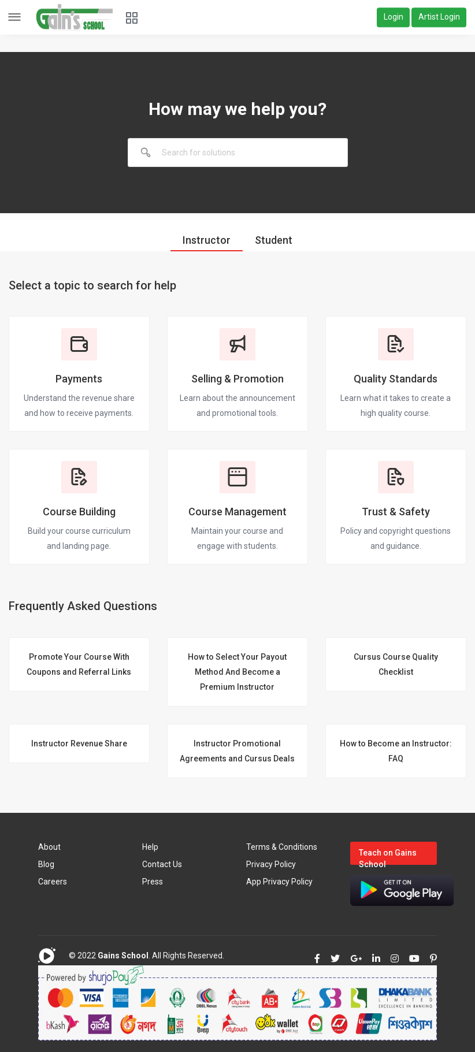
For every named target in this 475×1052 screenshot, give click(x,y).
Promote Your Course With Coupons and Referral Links (79, 664)
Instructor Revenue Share (79, 743)
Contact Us (162, 864)
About (49, 847)
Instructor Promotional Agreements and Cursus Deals (237, 751)
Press (152, 881)
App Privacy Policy (279, 881)
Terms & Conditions (281, 847)
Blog (46, 864)
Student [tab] (273, 240)
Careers (52, 881)
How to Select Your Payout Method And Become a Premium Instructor (237, 672)
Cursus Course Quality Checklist (396, 664)
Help (150, 847)
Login (393, 17)
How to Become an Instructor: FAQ (396, 751)
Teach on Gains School (388, 856)
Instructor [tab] (207, 240)
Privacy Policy (271, 864)
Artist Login (439, 17)
